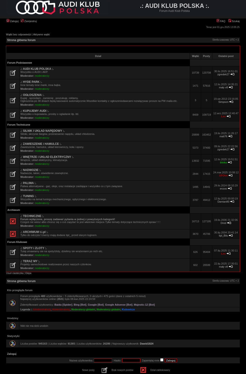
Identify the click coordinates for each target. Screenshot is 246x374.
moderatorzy (42, 75)
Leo (223, 116)
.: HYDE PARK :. (31, 82)
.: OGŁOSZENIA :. (32, 95)
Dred (223, 223)
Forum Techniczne (18, 124)
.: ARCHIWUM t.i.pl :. (34, 232)
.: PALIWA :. (28, 183)
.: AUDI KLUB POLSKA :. (37, 69)
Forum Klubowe (17, 242)
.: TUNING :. (28, 196)
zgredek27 (223, 74)
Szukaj (234, 21)
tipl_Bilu (223, 235)
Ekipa (28, 273)
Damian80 (223, 201)
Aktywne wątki (41, 34)
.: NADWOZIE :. (30, 170)
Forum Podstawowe (19, 62)
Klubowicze (128, 309)
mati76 (223, 136)
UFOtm (223, 175)
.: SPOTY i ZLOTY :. (33, 248)
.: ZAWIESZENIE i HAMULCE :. (41, 144)
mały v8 (223, 87)
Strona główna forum (21, 40)
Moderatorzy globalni (83, 309)
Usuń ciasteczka (15, 273)
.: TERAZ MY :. (30, 261)
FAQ (221, 21)
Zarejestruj (29, 21)
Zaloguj (12, 21)
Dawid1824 (146, 343)
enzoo (223, 188)
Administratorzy (42, 309)
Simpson (223, 101)
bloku (223, 162)
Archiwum (13, 209)
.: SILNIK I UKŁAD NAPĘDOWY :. (42, 131)
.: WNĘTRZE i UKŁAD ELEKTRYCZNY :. (47, 157)
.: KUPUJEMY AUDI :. (34, 111)
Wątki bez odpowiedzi (18, 34)
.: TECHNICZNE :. (32, 216)
